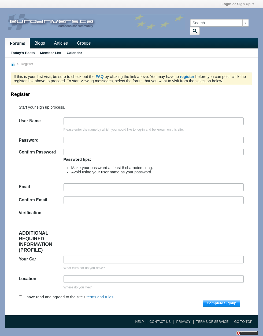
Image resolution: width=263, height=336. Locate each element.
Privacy (183, 322)
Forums (17, 43)
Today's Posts (23, 53)
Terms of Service (212, 322)
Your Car (27, 259)
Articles (61, 43)
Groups (84, 43)
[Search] (219, 23)
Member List (50, 53)
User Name (30, 121)
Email (24, 186)
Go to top (243, 322)
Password (29, 140)
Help (139, 322)
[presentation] (104, 219)
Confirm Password (37, 152)
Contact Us (160, 322)
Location (27, 278)
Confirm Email (33, 200)
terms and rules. (100, 297)
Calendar (74, 53)
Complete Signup (221, 303)
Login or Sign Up (237, 4)
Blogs (39, 43)
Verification (30, 212)
